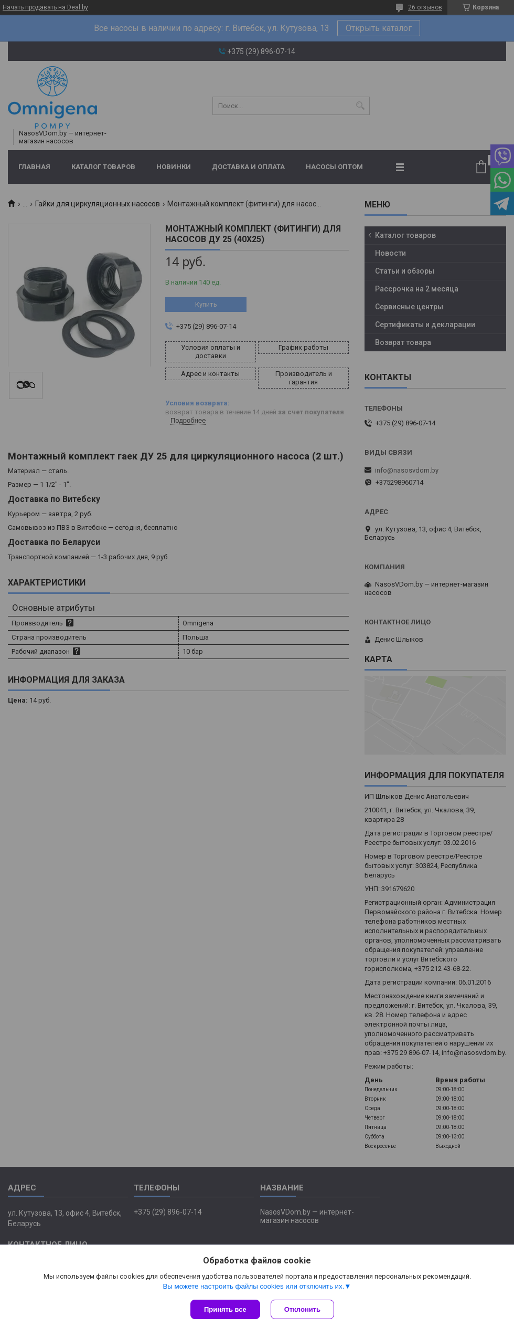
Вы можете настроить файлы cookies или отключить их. (253, 1286)
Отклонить (302, 1309)
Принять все (225, 1309)
